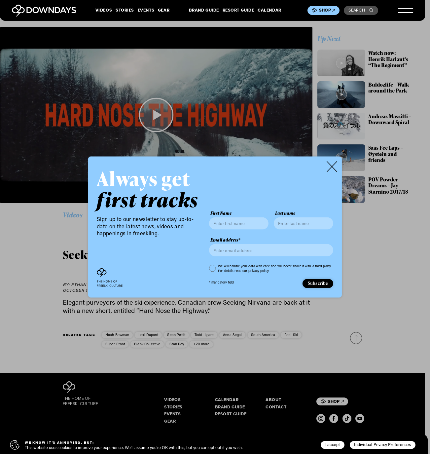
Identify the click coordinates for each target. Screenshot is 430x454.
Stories (125, 10)
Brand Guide (204, 10)
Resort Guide (238, 10)
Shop (327, 10)
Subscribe (318, 283)
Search (360, 10)
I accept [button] (332, 444)
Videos (103, 10)
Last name (285, 213)
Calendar (269, 10)
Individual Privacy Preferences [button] (382, 444)
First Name (221, 213)
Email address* (225, 240)
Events (146, 10)
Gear (163, 10)
